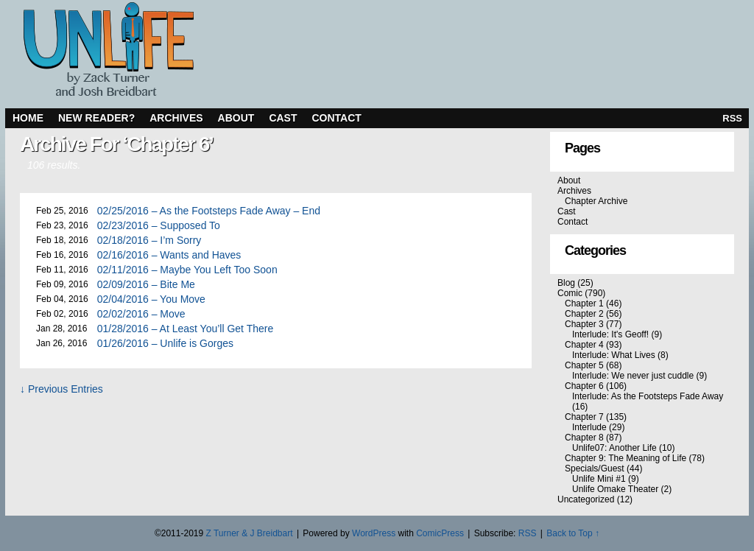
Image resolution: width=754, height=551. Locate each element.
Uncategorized (585, 499)
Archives (175, 118)
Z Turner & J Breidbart (248, 533)
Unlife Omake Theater (615, 489)
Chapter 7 (584, 417)
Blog (566, 283)
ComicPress (440, 533)
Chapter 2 (584, 314)
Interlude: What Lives (613, 355)
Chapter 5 (584, 365)
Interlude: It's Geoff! (610, 334)
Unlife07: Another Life (614, 448)
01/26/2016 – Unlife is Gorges (165, 343)
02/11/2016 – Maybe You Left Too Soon (187, 270)
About (236, 118)
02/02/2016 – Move (141, 314)
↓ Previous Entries (61, 389)
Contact (337, 118)
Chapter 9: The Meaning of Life (625, 458)
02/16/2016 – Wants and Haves (169, 255)
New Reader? (96, 118)
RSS (732, 118)
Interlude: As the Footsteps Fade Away (647, 396)
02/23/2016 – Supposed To (158, 225)
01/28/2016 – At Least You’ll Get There (185, 328)
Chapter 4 (584, 345)
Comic (569, 293)
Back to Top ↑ (572, 533)
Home (28, 118)
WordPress (373, 533)
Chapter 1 (584, 303)
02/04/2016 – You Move (151, 299)
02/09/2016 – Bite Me (146, 284)
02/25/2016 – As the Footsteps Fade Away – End (208, 211)
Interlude (589, 427)
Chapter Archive (596, 201)
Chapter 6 (584, 386)
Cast (283, 118)
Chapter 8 (584, 437)
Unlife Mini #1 (599, 479)
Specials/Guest (594, 468)
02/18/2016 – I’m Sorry (149, 240)
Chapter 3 (584, 324)
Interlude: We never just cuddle (633, 376)
